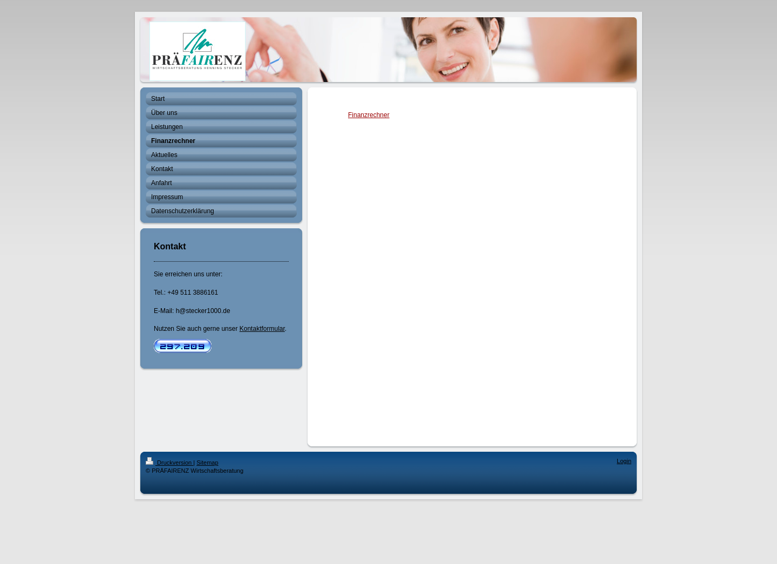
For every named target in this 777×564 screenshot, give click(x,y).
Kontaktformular (262, 328)
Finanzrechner (369, 115)
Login (624, 461)
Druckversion (169, 462)
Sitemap (207, 462)
